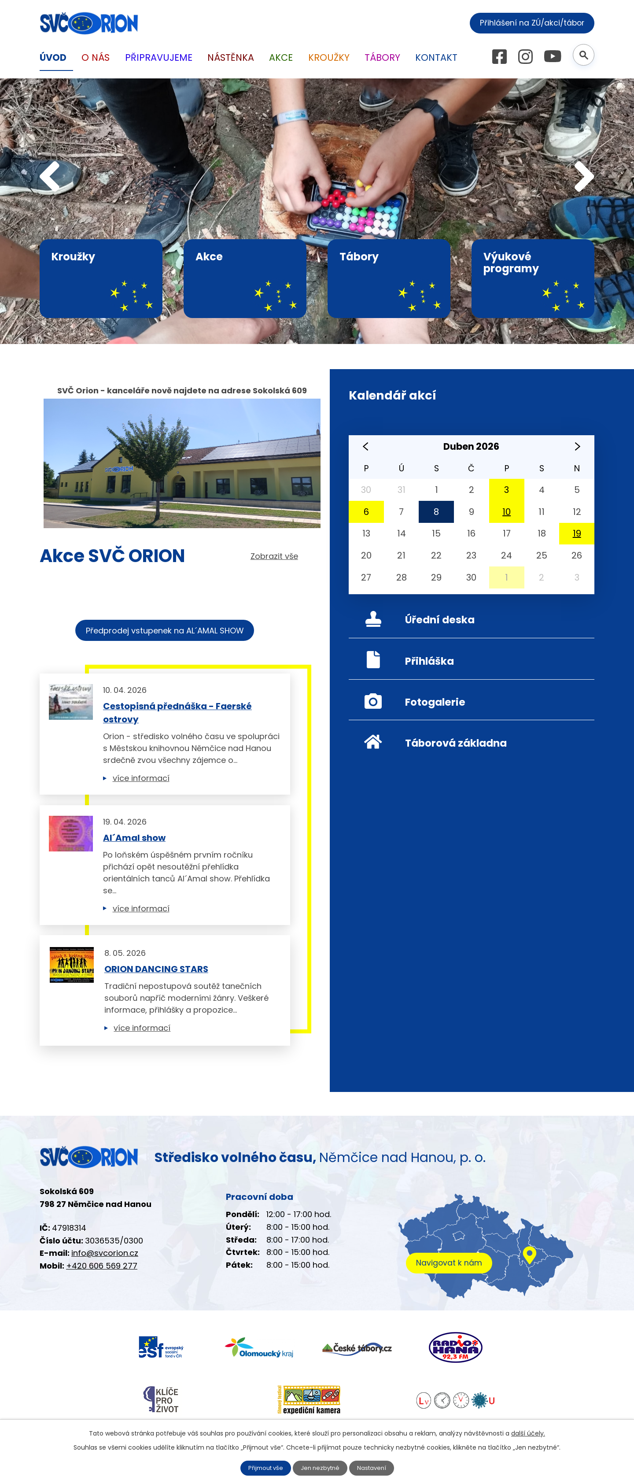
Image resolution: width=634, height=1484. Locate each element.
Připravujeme (157, 57)
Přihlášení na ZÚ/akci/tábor (533, 22)
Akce (280, 57)
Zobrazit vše (276, 555)
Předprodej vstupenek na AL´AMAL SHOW (164, 630)
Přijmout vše (267, 1467)
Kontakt (436, 57)
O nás (94, 57)
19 (577, 533)
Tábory (382, 57)
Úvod (53, 57)
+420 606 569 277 (98, 1265)
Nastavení (370, 1467)
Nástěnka (230, 57)
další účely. (505, 1432)
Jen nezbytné (320, 1467)
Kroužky (328, 57)
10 (507, 512)
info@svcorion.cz (101, 1253)
